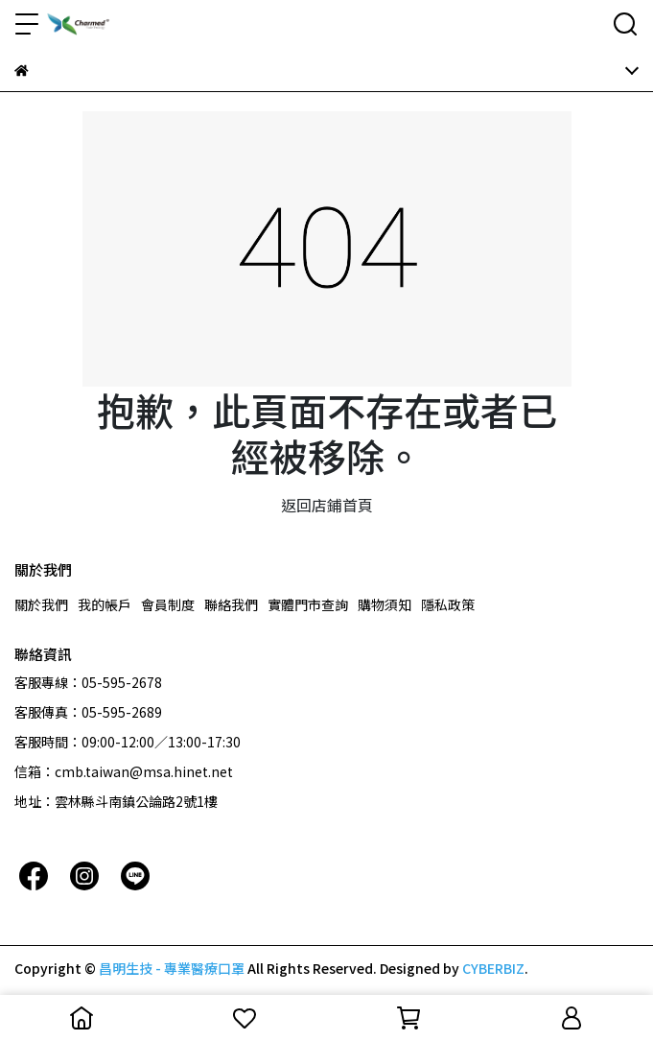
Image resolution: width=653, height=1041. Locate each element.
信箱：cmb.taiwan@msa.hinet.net (123, 771)
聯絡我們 (231, 604)
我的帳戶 (104, 604)
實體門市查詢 (308, 604)
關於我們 (41, 604)
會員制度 (168, 604)
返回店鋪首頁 (327, 504)
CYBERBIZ (493, 968)
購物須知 (384, 604)
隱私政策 (448, 604)
